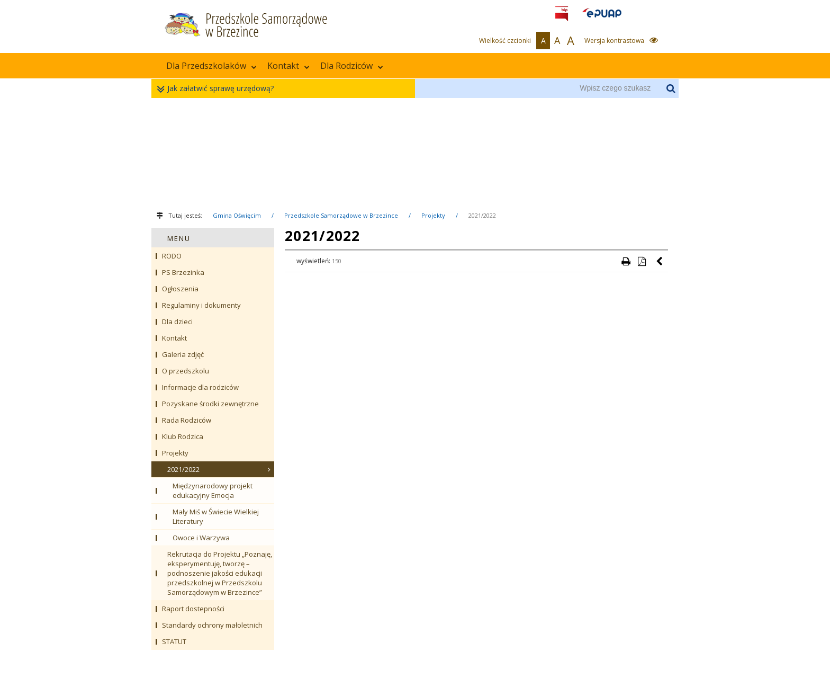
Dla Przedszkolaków (211, 66)
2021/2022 (482, 215)
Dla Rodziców (351, 66)
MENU (179, 238)
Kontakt (288, 66)
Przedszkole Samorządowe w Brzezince (341, 215)
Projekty (433, 215)
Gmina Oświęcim (237, 215)
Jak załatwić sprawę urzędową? (218, 88)
